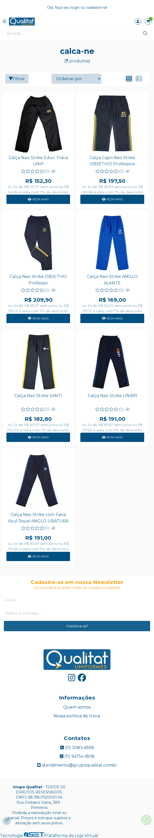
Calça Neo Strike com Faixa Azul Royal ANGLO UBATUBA (38, 517)
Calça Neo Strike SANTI (38, 395)
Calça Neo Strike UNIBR (112, 395)
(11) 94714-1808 (77, 756)
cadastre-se (96, 7)
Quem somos (77, 707)
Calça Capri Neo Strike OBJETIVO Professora (112, 160)
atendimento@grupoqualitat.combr (77, 765)
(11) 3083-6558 (77, 747)
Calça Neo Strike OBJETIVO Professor (38, 279)
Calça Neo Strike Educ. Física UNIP (38, 160)
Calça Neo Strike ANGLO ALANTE (112, 279)
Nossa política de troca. (77, 715)
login (76, 7)
